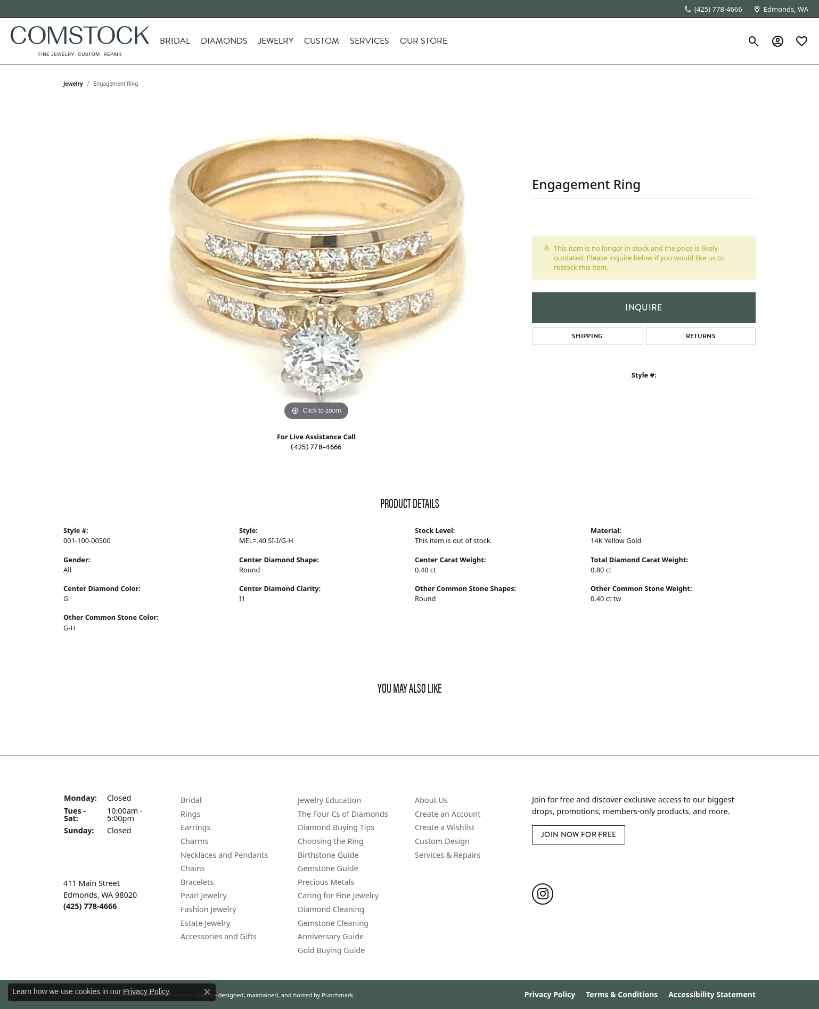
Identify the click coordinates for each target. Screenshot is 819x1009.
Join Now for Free (578, 835)
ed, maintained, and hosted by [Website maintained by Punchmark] (278, 994)
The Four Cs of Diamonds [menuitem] (343, 813)
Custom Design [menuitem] (442, 841)
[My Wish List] (801, 41)
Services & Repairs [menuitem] (447, 854)
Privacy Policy (550, 994)
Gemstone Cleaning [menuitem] (333, 923)
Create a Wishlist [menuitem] (444, 827)
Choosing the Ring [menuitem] (331, 841)
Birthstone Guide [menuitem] (328, 854)
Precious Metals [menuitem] (326, 882)
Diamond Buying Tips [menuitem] (336, 827)
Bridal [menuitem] (191, 800)
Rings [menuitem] (190, 813)
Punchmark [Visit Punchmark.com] (337, 994)
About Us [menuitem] (431, 800)
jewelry (73, 83)
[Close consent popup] (207, 992)
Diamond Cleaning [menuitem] (331, 909)
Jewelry (275, 41)
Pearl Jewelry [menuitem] (203, 895)
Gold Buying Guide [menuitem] (331, 950)
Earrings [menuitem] (195, 827)
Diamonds (224, 41)
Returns (701, 336)
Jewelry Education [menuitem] (329, 800)
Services (369, 41)
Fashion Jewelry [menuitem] (208, 909)
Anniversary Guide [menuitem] (331, 936)
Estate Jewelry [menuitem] (205, 923)
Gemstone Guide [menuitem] (328, 868)
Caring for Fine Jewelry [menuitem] (338, 895)
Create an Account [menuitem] (447, 813)
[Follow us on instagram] (542, 893)
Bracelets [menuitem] (197, 882)
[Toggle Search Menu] (753, 41)
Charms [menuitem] (194, 841)
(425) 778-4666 (316, 447)
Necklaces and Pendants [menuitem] (224, 854)
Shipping (587, 336)
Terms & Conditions (622, 994)
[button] (116, 786)
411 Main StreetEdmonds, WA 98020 (100, 894)
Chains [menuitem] (193, 868)
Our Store (423, 41)
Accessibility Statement (712, 994)
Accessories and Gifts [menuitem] (219, 936)
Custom (321, 41)
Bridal (175, 41)
